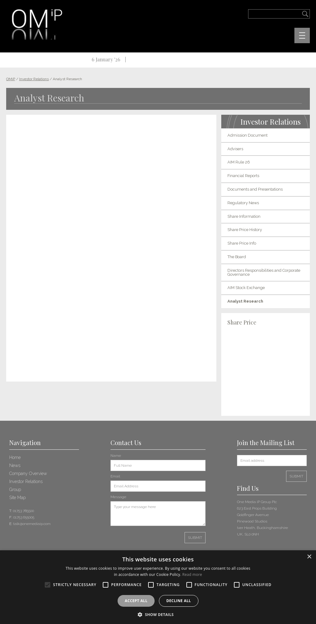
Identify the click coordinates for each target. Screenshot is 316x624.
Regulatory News (243, 202)
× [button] (309, 557)
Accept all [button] (136, 600)
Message (118, 497)
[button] (158, 614)
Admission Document (247, 135)
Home (15, 457)
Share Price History (244, 229)
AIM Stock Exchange (246, 287)
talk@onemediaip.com (32, 524)
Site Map (17, 497)
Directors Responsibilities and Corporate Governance (263, 272)
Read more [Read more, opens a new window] (192, 574)
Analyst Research (245, 301)
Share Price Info (241, 243)
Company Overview (28, 473)
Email (115, 476)
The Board (236, 256)
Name (115, 455)
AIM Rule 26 (238, 162)
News (14, 465)
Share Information (243, 216)
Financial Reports (243, 175)
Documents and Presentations (255, 189)
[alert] (158, 587)
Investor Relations (26, 481)
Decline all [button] (178, 600)
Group (15, 489)
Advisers (235, 149)
